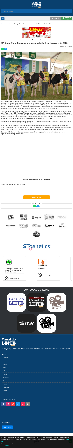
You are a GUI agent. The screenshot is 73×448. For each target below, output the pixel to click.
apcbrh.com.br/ (14, 278)
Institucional (6, 377)
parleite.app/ (47, 275)
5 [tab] (39, 282)
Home (2, 24)
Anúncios (5, 384)
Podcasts (5, 374)
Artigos (4, 367)
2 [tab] (35, 39)
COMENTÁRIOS (36, 197)
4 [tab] (40, 39)
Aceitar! (7, 445)
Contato (5, 390)
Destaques (5, 357)
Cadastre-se (6, 387)
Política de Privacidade (8, 394)
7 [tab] (45, 282)
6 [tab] (42, 282)
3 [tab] (38, 39)
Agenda (5, 380)
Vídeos (4, 371)
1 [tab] (32, 39)
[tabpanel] (36, 32)
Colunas (5, 364)
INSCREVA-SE (7, 427)
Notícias (9, 24)
